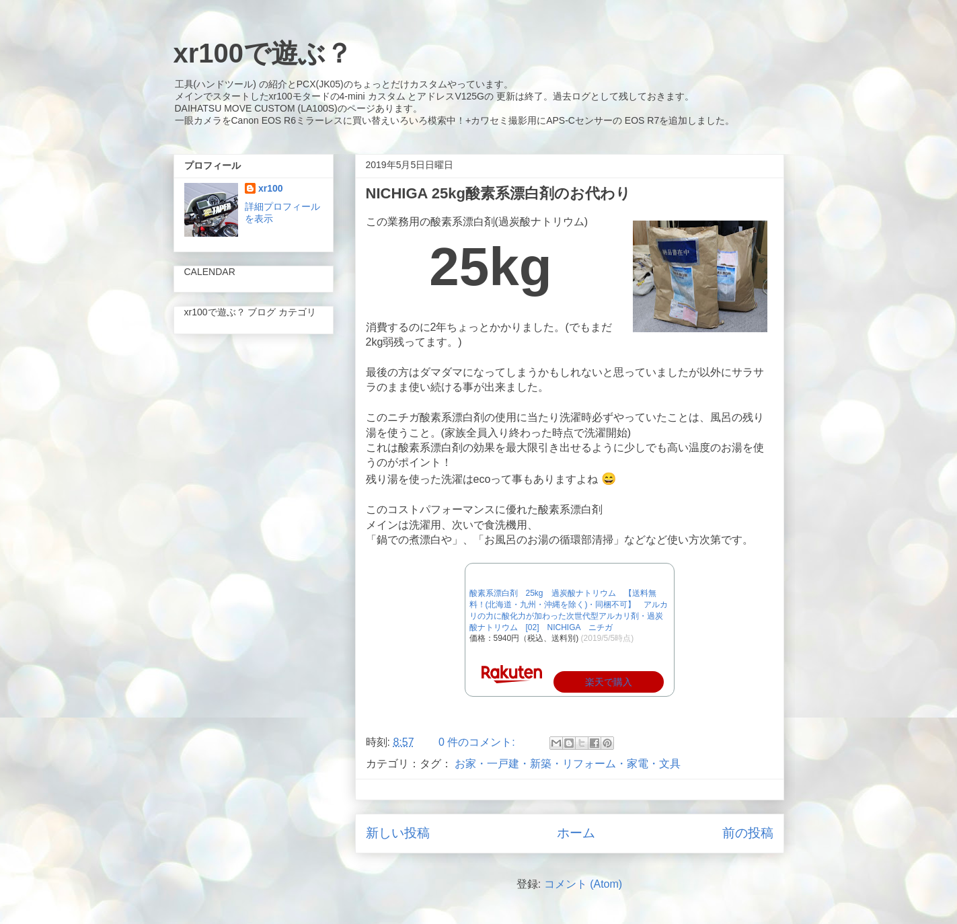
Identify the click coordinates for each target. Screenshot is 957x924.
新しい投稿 (398, 833)
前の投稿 (747, 833)
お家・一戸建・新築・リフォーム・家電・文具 (568, 763)
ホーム (576, 833)
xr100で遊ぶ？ (263, 53)
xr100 (270, 188)
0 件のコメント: (478, 742)
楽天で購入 (608, 682)
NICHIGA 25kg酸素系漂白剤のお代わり (498, 193)
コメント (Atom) (583, 884)
